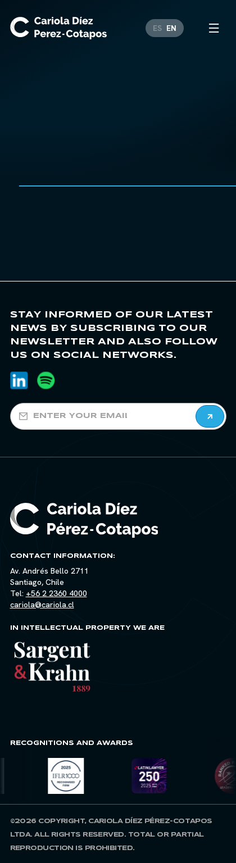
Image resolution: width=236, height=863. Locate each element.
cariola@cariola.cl (42, 604)
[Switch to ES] (157, 25)
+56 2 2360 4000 (56, 593)
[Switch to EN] (171, 25)
